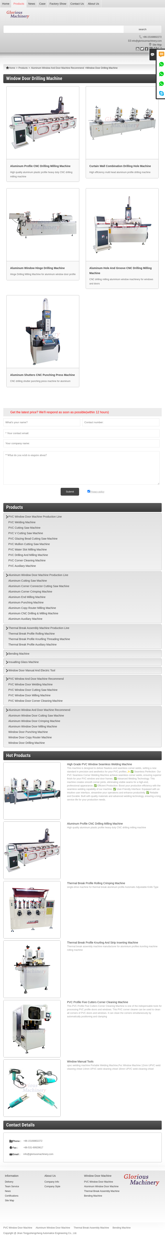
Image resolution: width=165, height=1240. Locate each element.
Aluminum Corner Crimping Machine (30, 591)
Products (18, 3)
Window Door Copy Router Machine (30, 737)
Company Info (52, 1181)
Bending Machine (18, 653)
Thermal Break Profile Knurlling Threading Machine (39, 639)
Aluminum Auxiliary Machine (25, 618)
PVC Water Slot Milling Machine (27, 549)
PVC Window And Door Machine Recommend (36, 678)
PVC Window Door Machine (98, 1181)
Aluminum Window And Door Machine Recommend (57, 68)
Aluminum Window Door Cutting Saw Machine (36, 715)
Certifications (11, 1195)
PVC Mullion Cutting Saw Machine (29, 544)
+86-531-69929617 (33, 1147)
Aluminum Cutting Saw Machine (27, 580)
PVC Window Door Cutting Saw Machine (33, 689)
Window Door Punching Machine (28, 731)
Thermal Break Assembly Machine (102, 1191)
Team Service (12, 1186)
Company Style (52, 1186)
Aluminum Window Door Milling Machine (32, 726)
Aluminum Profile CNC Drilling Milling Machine (95, 823)
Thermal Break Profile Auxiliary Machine (32, 644)
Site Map (157, 44)
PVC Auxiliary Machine (22, 565)
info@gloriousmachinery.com (147, 41)
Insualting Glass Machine (23, 662)
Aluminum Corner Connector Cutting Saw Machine (38, 586)
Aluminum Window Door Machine (101, 1186)
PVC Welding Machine (22, 522)
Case (42, 3)
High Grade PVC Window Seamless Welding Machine (99, 764)
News (31, 3)
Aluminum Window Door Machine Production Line (38, 575)
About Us (93, 3)
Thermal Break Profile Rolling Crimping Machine (96, 883)
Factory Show (58, 3)
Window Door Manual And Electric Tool (31, 670)
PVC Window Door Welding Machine (30, 684)
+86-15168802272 (152, 37)
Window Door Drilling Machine (26, 742)
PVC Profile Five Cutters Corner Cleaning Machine (97, 1002)
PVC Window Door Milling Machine (29, 695)
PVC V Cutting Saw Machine (25, 533)
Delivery (9, 1181)
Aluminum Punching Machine (26, 602)
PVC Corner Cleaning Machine (26, 560)
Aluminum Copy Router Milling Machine (32, 607)
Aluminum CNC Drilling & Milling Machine (33, 613)
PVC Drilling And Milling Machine (28, 555)
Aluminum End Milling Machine (26, 597)
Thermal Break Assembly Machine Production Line (38, 628)
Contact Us (77, 3)
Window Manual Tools (80, 1061)
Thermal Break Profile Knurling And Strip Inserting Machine (102, 942)
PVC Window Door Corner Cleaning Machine (35, 700)
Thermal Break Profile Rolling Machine (31, 633)
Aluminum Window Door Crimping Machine (34, 721)
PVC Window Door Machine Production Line (35, 516)
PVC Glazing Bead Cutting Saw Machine (33, 538)
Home (5, 3)
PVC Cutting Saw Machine (24, 527)
